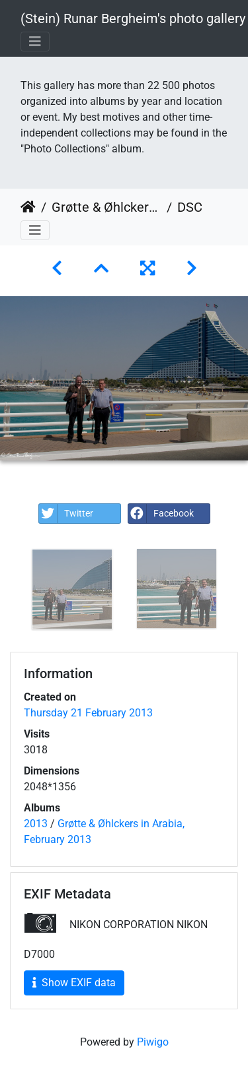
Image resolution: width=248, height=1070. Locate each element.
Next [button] (238, 591)
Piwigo (153, 1042)
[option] (72, 589)
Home (28, 207)
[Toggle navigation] (35, 41)
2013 (36, 823)
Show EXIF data (74, 982)
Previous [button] (10, 591)
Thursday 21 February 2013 (88, 713)
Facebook (161, 513)
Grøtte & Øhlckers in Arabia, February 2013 (106, 207)
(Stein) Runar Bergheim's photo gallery (133, 18)
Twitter (66, 513)
